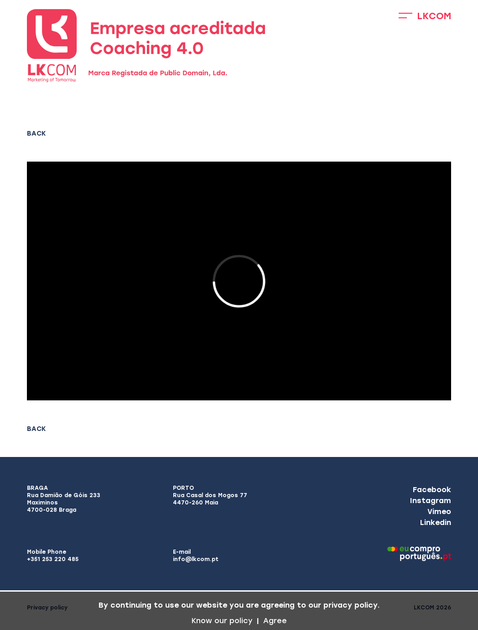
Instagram (430, 500)
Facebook (432, 489)
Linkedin (435, 522)
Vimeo (439, 511)
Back (36, 133)
